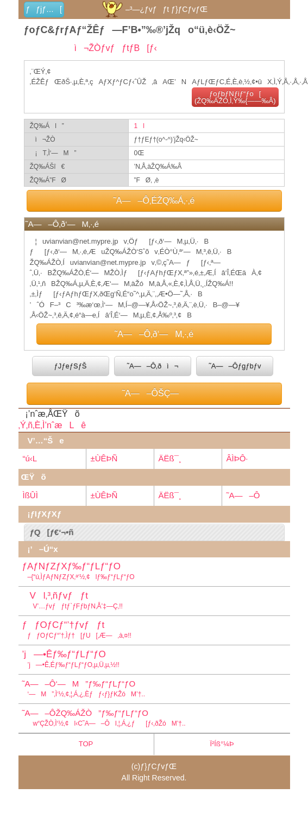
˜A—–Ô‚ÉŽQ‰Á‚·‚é (154, 200)
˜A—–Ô (243, 495)
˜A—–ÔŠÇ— (154, 393)
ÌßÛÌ (30, 495)
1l (139, 126)
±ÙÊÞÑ (104, 458)
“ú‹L (30, 458)
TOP (86, 744)
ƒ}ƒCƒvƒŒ (158, 766)
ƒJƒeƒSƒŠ (70, 366)
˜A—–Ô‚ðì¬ (153, 366)
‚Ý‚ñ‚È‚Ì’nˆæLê (52, 425)
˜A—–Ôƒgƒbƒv (235, 366)
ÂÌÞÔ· (237, 458)
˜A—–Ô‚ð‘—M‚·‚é (154, 334)
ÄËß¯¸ (170, 458)
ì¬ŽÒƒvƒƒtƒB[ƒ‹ (112, 48)
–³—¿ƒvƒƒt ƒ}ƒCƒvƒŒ (154, 9)
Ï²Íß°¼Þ (222, 744)
